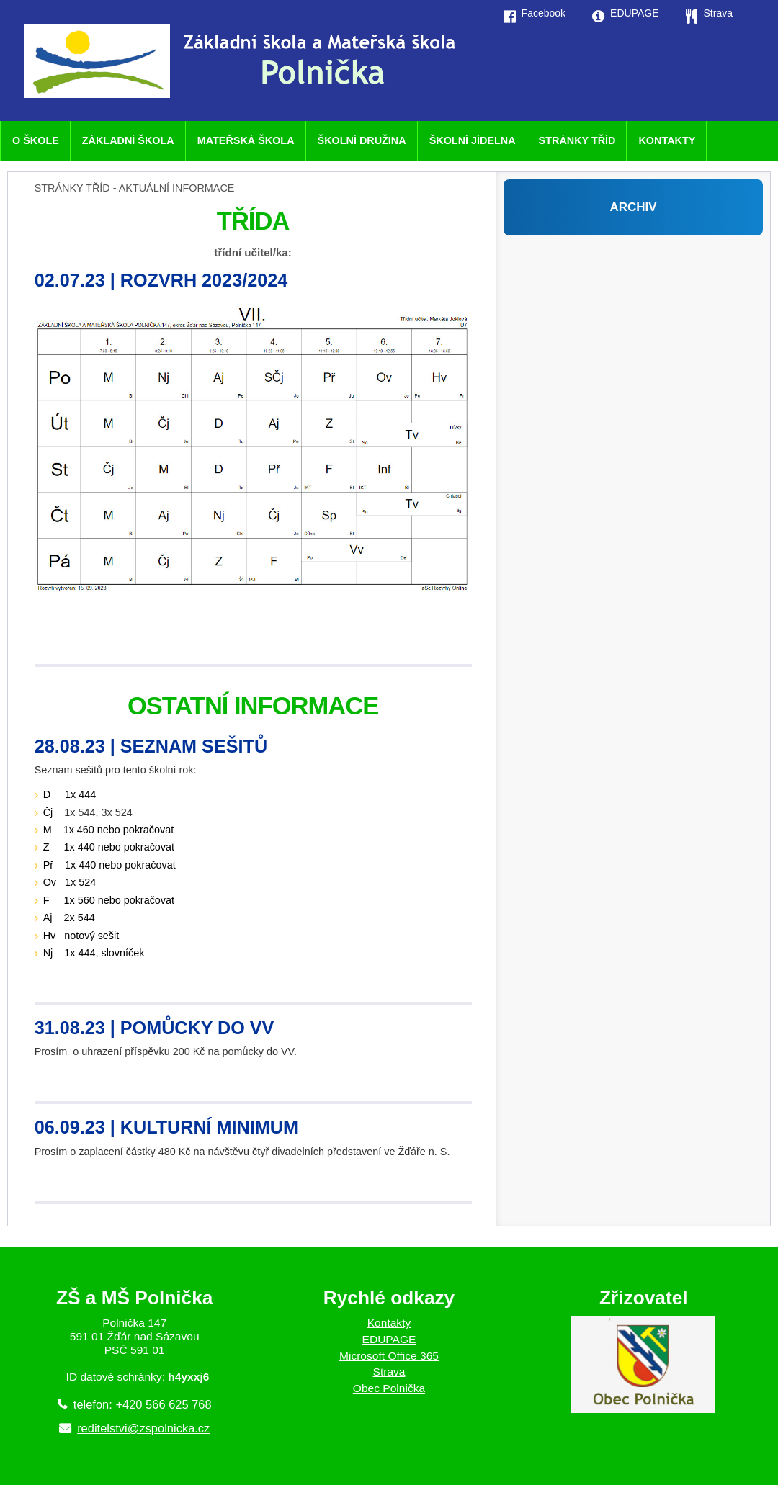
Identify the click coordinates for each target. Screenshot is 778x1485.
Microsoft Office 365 (389, 1356)
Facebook (543, 13)
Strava (389, 1371)
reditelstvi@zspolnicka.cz (143, 1428)
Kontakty (389, 1322)
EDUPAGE (389, 1339)
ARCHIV (632, 207)
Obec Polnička (389, 1388)
